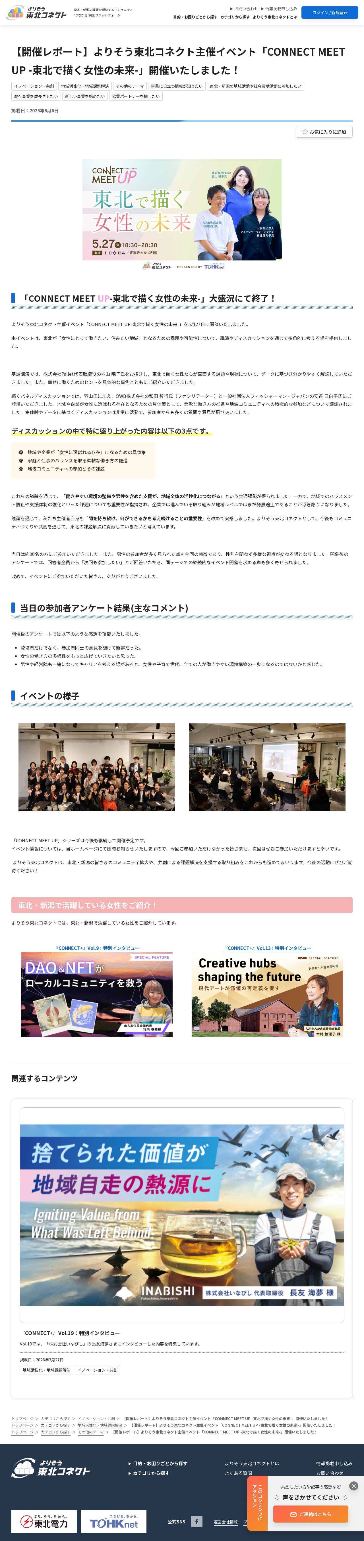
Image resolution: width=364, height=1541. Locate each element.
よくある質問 (238, 1472)
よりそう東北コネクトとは (275, 17)
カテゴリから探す (235, 17)
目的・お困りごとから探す (195, 17)
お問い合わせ (246, 8)
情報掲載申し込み (281, 8)
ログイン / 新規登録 (330, 12)
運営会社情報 (226, 1522)
